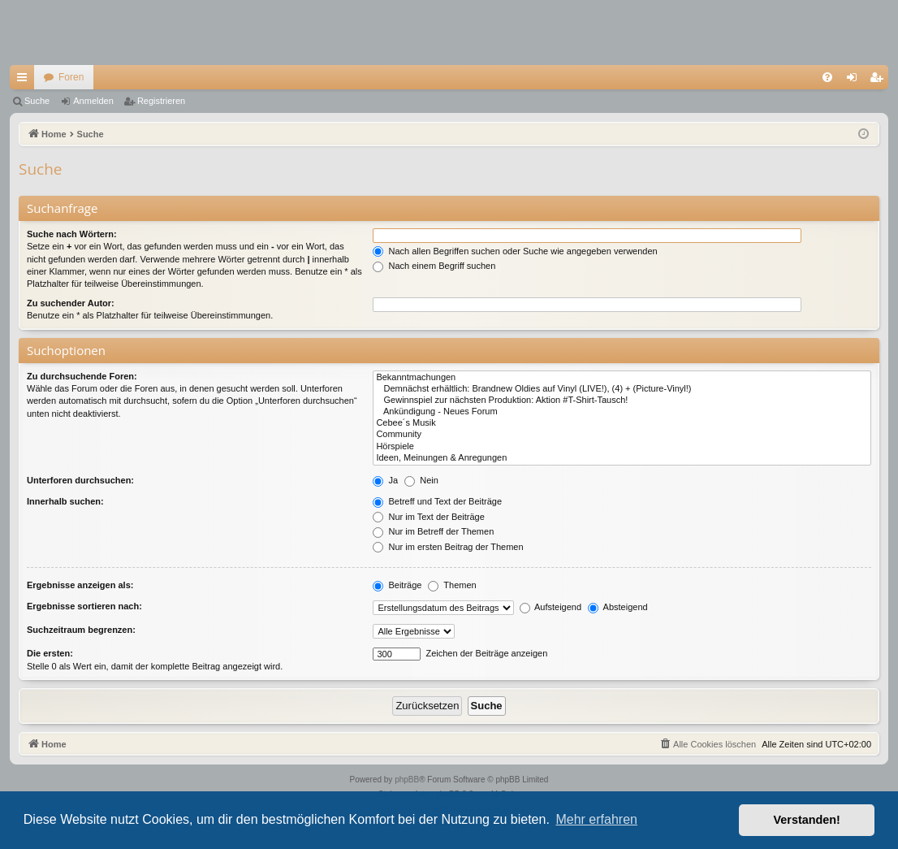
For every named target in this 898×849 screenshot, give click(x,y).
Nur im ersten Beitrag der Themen (448, 547)
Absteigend (618, 607)
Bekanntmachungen (622, 377)
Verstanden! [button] (807, 819)
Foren (71, 77)
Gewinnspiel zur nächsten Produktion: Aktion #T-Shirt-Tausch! (622, 400)
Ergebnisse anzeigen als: (80, 585)
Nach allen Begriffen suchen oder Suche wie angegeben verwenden (515, 251)
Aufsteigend (551, 607)
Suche (37, 101)
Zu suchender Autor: (70, 303)
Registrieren (161, 101)
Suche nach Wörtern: (72, 234)
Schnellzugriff (25, 80)
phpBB (407, 779)
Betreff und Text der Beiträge (437, 501)
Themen (452, 585)
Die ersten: (50, 653)
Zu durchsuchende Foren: (82, 376)
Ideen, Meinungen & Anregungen (622, 458)
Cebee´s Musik (622, 423)
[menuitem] (827, 77)
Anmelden (93, 101)
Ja (385, 480)
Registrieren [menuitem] (879, 80)
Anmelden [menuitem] (855, 80)
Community (622, 434)
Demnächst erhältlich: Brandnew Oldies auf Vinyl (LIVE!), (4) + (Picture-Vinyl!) (622, 389)
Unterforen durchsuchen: (80, 480)
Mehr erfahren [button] (596, 819)
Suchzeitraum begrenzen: (81, 630)
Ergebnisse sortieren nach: (84, 606)
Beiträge (397, 585)
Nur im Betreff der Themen (433, 531)
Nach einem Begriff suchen (434, 266)
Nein (421, 480)
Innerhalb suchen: (65, 501)
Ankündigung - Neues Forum (622, 412)
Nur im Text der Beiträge (428, 517)
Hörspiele (622, 447)
